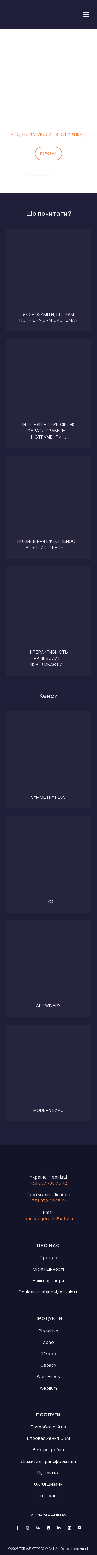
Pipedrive (48, 1331)
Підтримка (48, 1473)
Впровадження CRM (48, 1438)
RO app (48, 1354)
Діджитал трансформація (48, 1461)
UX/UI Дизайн (48, 1484)
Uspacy (48, 1365)
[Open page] (48, 271)
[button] (48, 153)
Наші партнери (48, 1280)
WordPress (48, 1376)
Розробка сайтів (48, 1427)
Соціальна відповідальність (48, 1292)
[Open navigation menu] (85, 14)
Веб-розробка (48, 1450)
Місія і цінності (48, 1269)
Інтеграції (48, 1495)
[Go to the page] (42, 14)
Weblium (48, 1388)
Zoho (48, 1342)
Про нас (48, 1258)
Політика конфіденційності (49, 1514)
